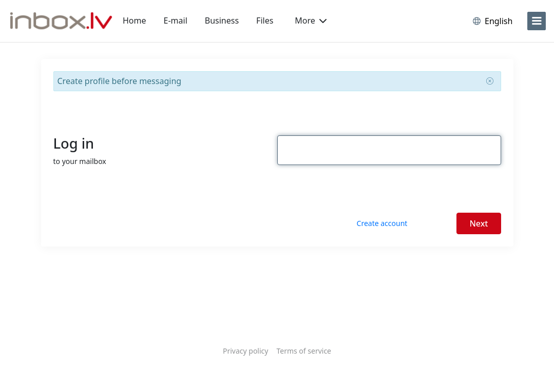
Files (264, 20)
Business (222, 20)
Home (134, 20)
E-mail (175, 20)
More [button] (311, 20)
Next (478, 223)
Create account (382, 223)
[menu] (536, 21)
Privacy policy (246, 351)
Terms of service (303, 351)
